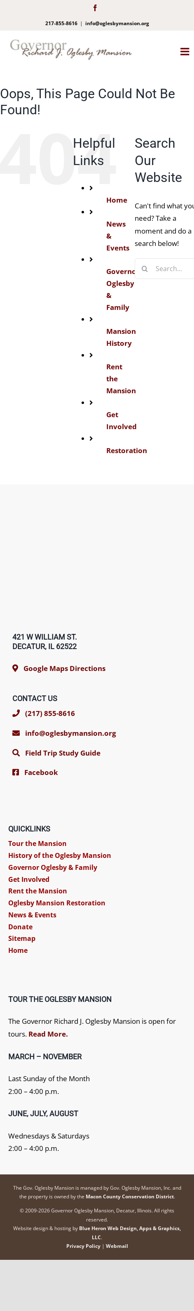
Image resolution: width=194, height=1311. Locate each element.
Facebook (41, 772)
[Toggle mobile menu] (187, 51)
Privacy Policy (83, 1246)
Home (116, 200)
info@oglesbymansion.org (117, 23)
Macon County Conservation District (130, 1196)
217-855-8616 (61, 23)
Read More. (48, 1034)
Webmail (117, 1246)
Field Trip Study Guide (63, 753)
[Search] (145, 268)
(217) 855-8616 (43, 713)
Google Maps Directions (64, 668)
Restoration (126, 450)
